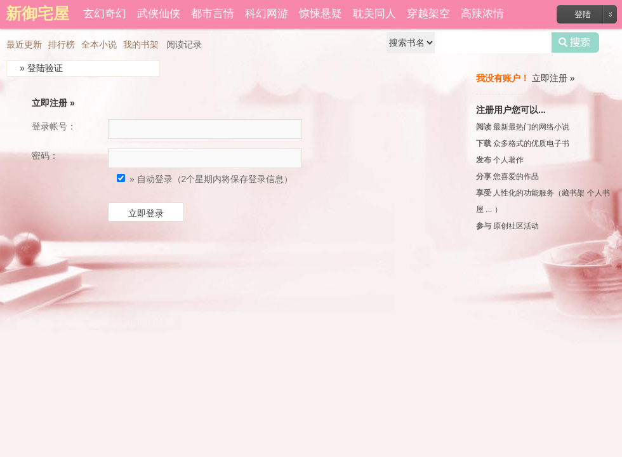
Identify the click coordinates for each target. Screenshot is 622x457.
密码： (45, 155)
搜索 (575, 42)
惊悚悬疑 (320, 14)
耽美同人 (374, 14)
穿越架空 (428, 14)
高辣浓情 (482, 14)
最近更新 (24, 44)
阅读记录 (184, 44)
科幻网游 (266, 14)
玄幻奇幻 (104, 14)
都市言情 (212, 14)
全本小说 (99, 44)
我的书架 (141, 44)
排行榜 (61, 44)
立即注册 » (53, 103)
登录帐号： (54, 126)
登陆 (582, 14)
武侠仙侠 (158, 14)
